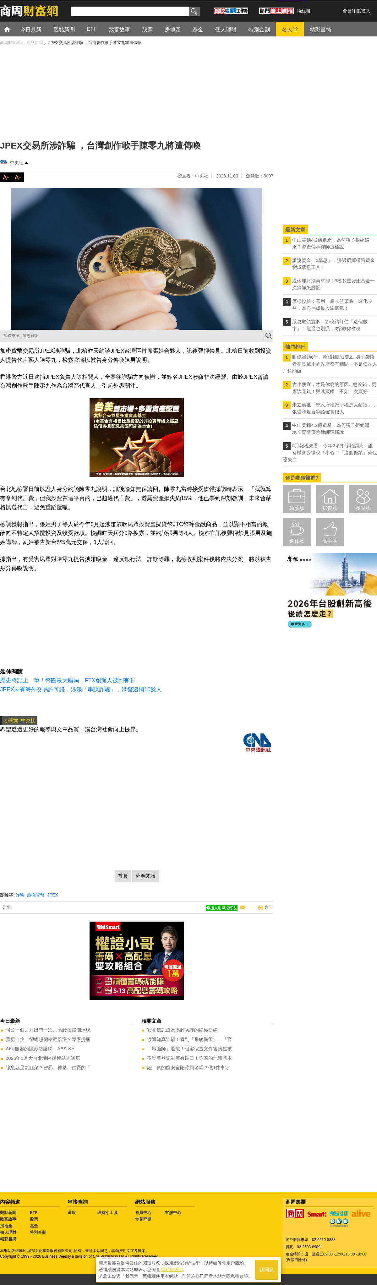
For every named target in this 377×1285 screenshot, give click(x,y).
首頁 (13, 29)
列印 (269, 907)
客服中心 (173, 1212)
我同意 (266, 1269)
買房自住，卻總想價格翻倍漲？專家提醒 (48, 1039)
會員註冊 (351, 11)
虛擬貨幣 (36, 894)
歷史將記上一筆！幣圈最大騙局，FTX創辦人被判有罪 (67, 680)
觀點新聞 (8, 1212)
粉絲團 (303, 11)
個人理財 (8, 1232)
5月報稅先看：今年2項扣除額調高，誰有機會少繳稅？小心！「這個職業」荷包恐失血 (330, 452)
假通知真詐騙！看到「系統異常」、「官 (189, 1039)
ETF (34, 1212)
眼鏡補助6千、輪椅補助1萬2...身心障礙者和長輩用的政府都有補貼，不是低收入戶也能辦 (330, 363)
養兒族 (362, 508)
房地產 (6, 1225)
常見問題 (143, 1219)
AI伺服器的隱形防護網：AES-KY (40, 1048)
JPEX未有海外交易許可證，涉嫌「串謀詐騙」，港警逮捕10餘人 (81, 689)
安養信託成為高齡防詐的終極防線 (182, 1029)
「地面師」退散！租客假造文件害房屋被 (189, 1048)
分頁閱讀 (145, 876)
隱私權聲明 (172, 1269)
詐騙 (20, 894)
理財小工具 (107, 1212)
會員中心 (143, 1212)
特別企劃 (38, 1232)
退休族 (296, 541)
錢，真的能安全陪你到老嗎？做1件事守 (188, 1067)
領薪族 (296, 508)
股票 (34, 1219)
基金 (34, 1225)
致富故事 (8, 1219)
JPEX (52, 894)
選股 (72, 1212)
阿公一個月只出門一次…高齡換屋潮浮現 (48, 1029)
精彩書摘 (8, 1239)
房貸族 (329, 508)
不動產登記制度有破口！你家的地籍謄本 (189, 1058)
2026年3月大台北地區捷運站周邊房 (43, 1058)
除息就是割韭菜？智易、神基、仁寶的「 (48, 1067)
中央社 (16, 162)
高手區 (329, 541)
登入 (366, 11)
